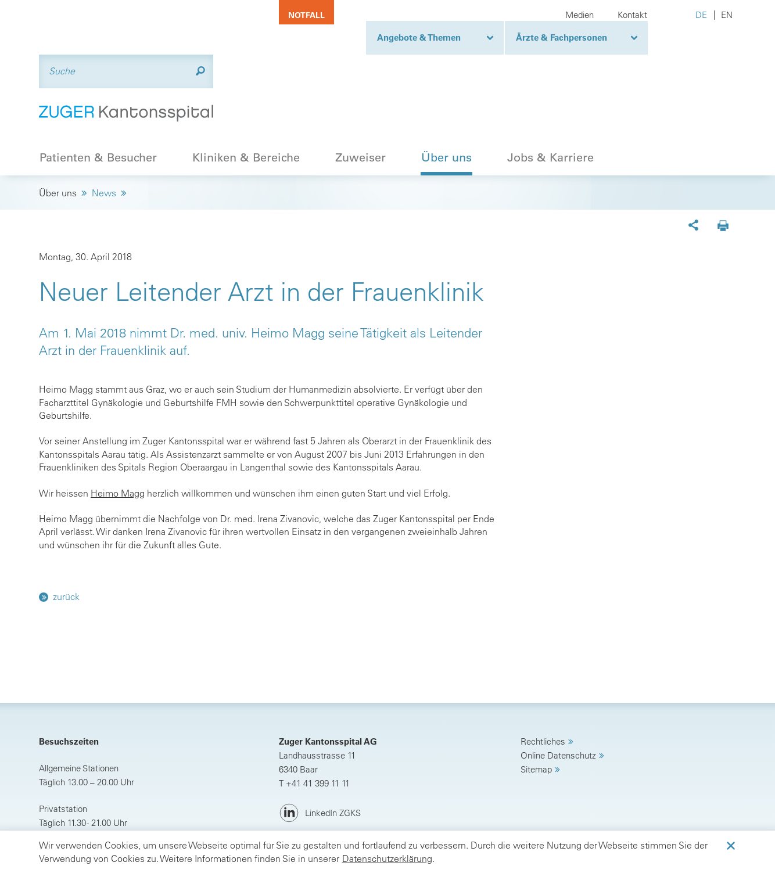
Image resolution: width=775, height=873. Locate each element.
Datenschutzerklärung (387, 858)
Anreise (67, 791)
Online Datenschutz (558, 697)
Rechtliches (543, 683)
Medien (579, 14)
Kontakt (632, 14)
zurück (66, 538)
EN (727, 14)
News (104, 135)
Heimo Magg (118, 435)
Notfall (306, 15)
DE (701, 14)
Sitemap (536, 711)
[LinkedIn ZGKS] (320, 756)
